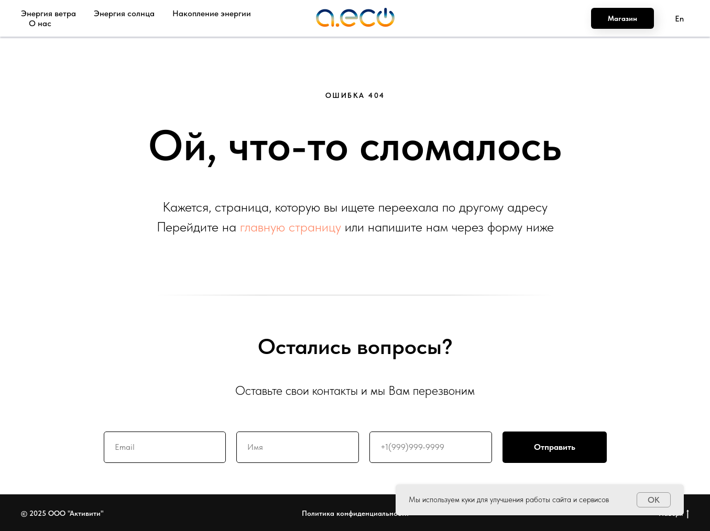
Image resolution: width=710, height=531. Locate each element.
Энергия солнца (124, 13)
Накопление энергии (211, 13)
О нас (40, 23)
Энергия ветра (48, 13)
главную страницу (290, 226)
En (679, 19)
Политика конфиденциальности (355, 513)
